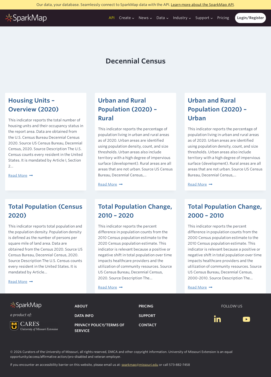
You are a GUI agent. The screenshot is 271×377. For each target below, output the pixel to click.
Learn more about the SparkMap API (202, 5)
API (112, 18)
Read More (20, 175)
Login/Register (250, 18)
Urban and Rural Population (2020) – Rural (127, 109)
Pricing (223, 18)
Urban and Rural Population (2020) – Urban (217, 109)
